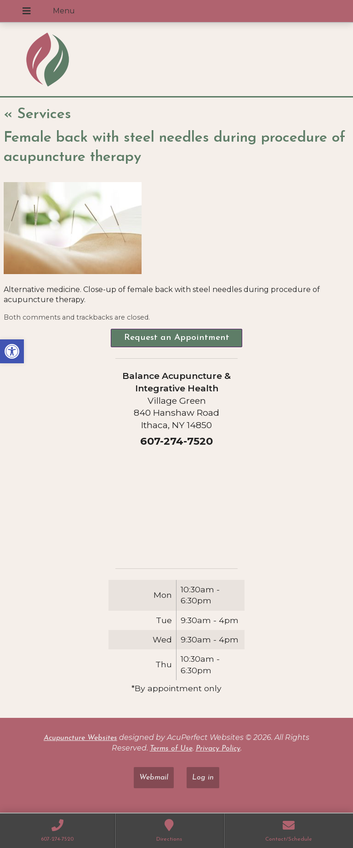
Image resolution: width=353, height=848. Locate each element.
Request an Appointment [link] (176, 337)
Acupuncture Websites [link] (80, 738)
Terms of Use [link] (171, 748)
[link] (12, 351)
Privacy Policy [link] (218, 748)
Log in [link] (203, 777)
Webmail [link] (153, 777)
